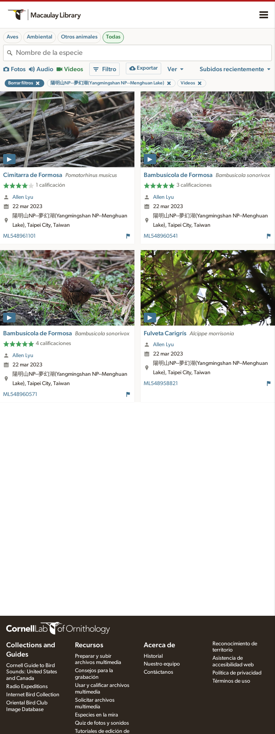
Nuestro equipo (162, 664)
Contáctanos (158, 672)
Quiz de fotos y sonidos (102, 723)
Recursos (89, 645)
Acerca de (159, 645)
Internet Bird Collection (32, 694)
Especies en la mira (96, 715)
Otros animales (79, 37)
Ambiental (39, 37)
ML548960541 (161, 236)
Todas (113, 37)
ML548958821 (161, 383)
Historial (153, 656)
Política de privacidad (236, 673)
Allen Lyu (22, 197)
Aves (12, 37)
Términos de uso (231, 681)
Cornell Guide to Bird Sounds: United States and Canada (31, 672)
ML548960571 (20, 394)
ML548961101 (19, 236)
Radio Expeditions (27, 686)
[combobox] (144, 53)
